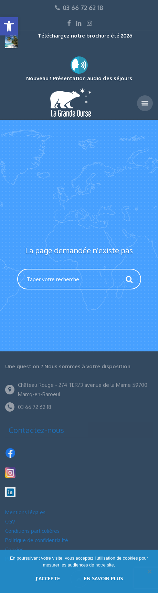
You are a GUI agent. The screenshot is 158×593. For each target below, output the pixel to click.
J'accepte (47, 578)
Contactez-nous (36, 430)
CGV (10, 521)
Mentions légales (25, 512)
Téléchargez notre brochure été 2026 (85, 35)
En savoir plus (103, 578)
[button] (9, 26)
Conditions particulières (32, 531)
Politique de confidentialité (36, 540)
